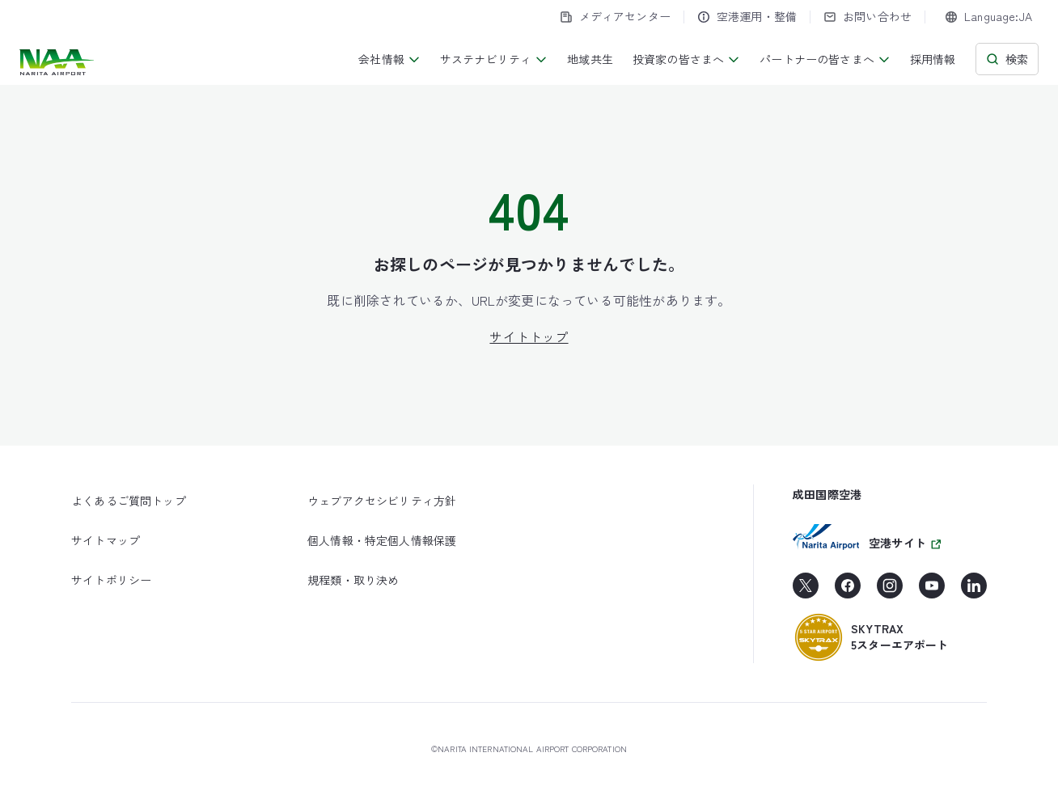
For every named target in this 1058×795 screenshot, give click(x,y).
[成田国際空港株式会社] (58, 62)
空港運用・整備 (747, 16)
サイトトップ (528, 336)
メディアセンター (615, 16)
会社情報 (389, 59)
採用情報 (933, 59)
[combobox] (988, 16)
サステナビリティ (494, 59)
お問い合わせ (867, 16)
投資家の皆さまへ (686, 59)
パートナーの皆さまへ (825, 59)
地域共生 (590, 59)
